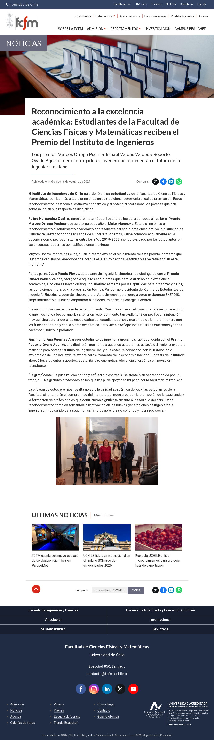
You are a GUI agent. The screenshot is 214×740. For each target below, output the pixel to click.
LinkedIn (171, 181)
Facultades (120, 4)
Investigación (158, 29)
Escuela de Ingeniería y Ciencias (53, 610)
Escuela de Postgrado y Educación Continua (160, 610)
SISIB (64, 735)
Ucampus (156, 4)
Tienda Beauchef (66, 723)
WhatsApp (179, 182)
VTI (71, 735)
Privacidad (166, 735)
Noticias (23, 43)
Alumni (203, 16)
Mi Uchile (171, 4)
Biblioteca (160, 629)
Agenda (15, 716)
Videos (59, 704)
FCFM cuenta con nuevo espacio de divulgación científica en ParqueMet (55, 560)
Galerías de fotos (22, 723)
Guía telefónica (108, 716)
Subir (36, 589)
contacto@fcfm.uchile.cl (107, 673)
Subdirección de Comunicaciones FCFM (118, 735)
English (201, 4)
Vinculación (53, 620)
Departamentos (124, 29)
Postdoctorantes (182, 16)
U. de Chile (80, 735)
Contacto (103, 710)
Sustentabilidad (53, 629)
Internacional (160, 620)
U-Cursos (141, 4)
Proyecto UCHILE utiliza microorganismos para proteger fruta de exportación (157, 560)
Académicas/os (129, 16)
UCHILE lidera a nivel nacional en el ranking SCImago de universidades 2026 (106, 560)
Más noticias (104, 515)
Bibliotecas (186, 4)
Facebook (163, 181)
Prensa (59, 710)
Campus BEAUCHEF (190, 29)
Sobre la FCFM (70, 29)
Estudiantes (104, 16)
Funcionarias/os (155, 16)
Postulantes (82, 16)
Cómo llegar (106, 704)
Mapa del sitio (150, 735)
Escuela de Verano (67, 716)
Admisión (95, 29)
